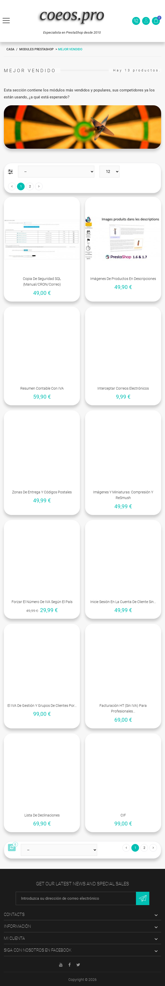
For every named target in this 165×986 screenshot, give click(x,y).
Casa (10, 49)
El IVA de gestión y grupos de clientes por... (42, 705)
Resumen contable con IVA (42, 388)
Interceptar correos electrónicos (123, 388)
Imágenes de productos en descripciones (123, 279)
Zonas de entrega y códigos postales (42, 492)
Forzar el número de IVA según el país (42, 602)
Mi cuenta (14, 938)
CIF (123, 815)
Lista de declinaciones (42, 815)
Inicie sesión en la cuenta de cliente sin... (123, 602)
